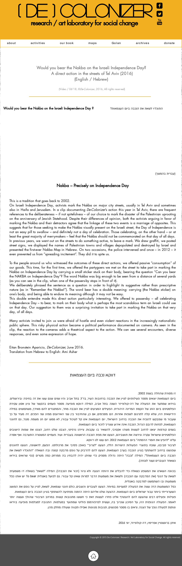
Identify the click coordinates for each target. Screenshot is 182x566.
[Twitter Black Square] (159, 14)
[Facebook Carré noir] (159, 6)
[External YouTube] (46, 136)
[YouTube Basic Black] (159, 22)
